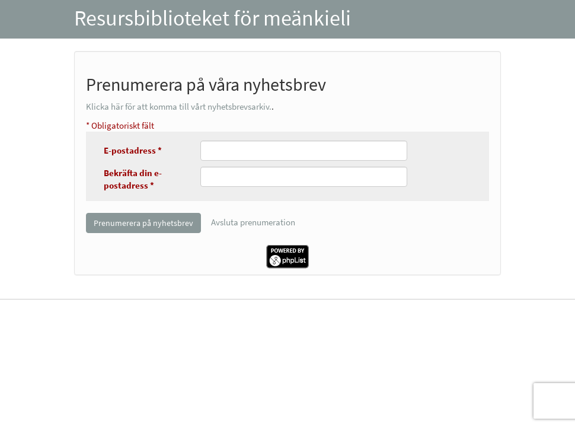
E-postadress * (133, 150)
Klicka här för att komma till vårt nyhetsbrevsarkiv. (178, 106)
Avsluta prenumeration (253, 222)
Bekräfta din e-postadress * (133, 179)
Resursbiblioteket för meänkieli (212, 18)
